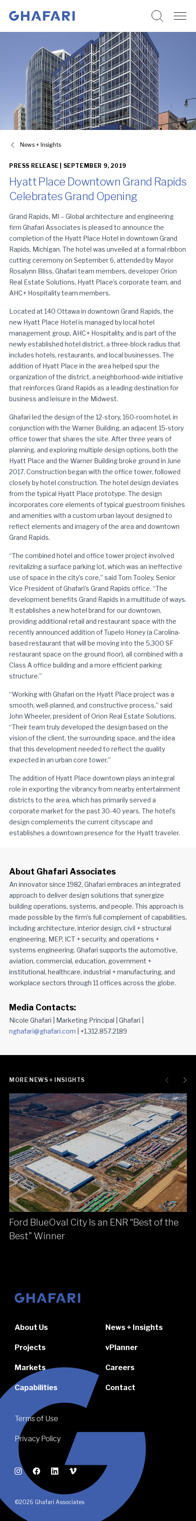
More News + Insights (47, 1079)
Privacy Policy (38, 1438)
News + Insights (134, 1327)
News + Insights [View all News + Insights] (40, 144)
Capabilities (36, 1387)
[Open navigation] (180, 16)
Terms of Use (36, 1418)
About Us (31, 1327)
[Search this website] (157, 16)
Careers (119, 1367)
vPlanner (121, 1347)
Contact (120, 1387)
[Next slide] (183, 1080)
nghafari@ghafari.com (42, 1031)
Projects (30, 1347)
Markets (30, 1367)
